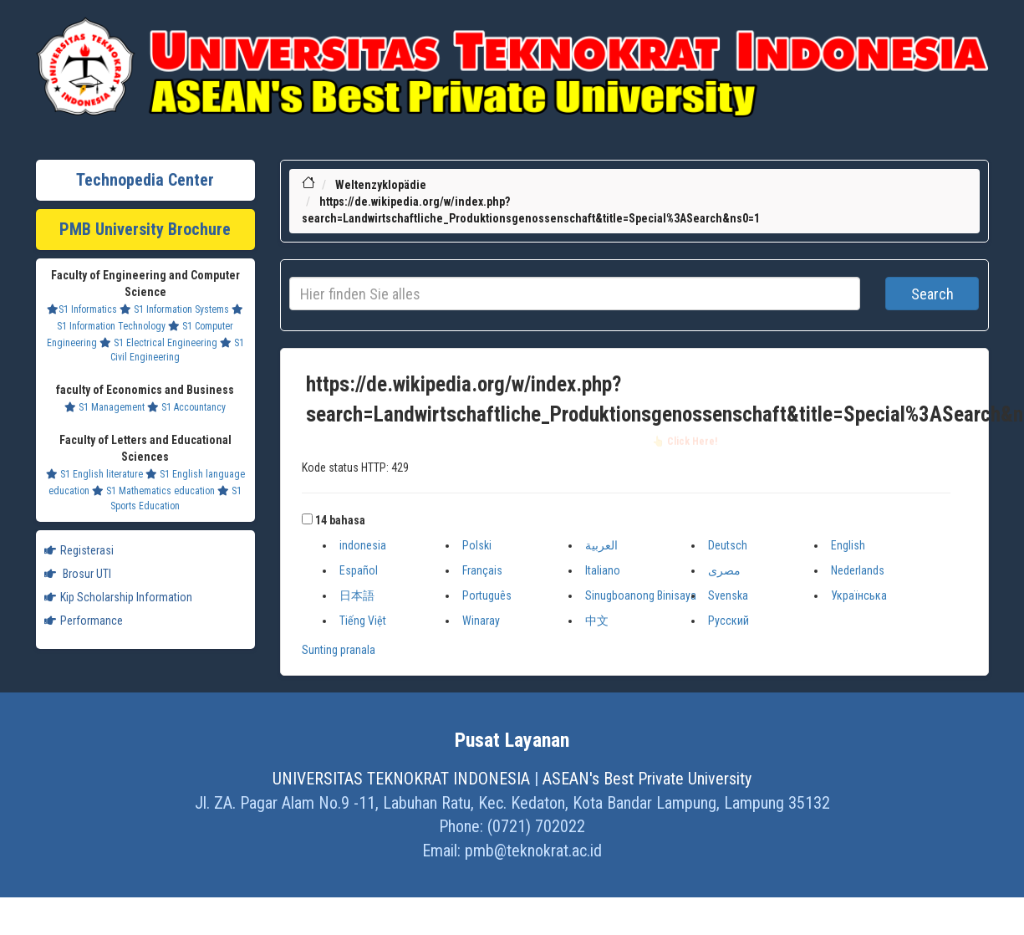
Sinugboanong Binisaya (640, 595)
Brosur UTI (77, 573)
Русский (728, 620)
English (848, 545)
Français (482, 570)
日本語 (356, 595)
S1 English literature (94, 474)
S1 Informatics (82, 309)
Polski (477, 545)
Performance (83, 620)
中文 (597, 620)
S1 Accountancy (186, 407)
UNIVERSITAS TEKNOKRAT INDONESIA (401, 779)
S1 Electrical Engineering (158, 343)
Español (358, 570)
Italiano (602, 570)
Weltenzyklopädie (380, 185)
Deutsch (727, 545)
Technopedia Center (145, 180)
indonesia (362, 545)
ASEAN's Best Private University (647, 779)
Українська (859, 595)
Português (487, 595)
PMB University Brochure (145, 229)
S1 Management (104, 407)
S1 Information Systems (174, 309)
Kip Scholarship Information (118, 597)
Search (932, 294)
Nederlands (857, 570)
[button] (307, 518)
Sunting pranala (338, 650)
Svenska (728, 595)
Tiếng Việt (362, 620)
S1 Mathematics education (153, 491)
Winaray (481, 620)
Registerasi (79, 550)
